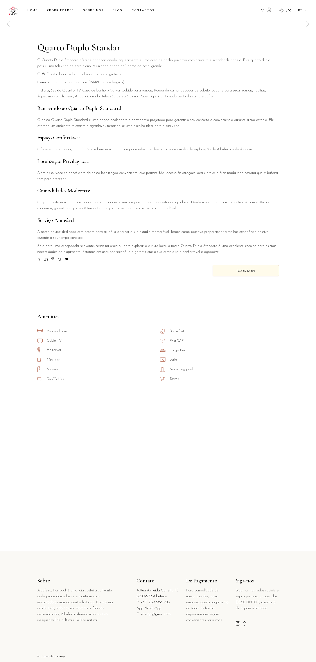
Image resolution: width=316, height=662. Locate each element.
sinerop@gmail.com (156, 614)
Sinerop (60, 656)
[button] (306, 94)
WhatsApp (153, 608)
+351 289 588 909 (155, 602)
